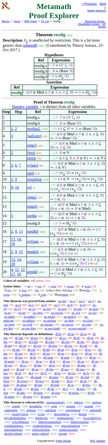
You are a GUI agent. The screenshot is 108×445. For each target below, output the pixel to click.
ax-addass (28, 320)
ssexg (31, 158)
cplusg (26, 294)
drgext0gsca (61, 414)
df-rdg (55, 381)
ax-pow (93, 309)
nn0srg (78, 402)
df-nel (8, 346)
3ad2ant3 (34, 136)
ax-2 (82, 301)
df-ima (81, 365)
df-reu (68, 346)
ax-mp (62, 301)
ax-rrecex (68, 324)
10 (17, 187)
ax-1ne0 (9, 324)
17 (13, 274)
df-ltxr (86, 385)
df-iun (18, 357)
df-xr (71, 385)
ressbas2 (33, 129)
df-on (35, 369)
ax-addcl (9, 316)
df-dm (38, 365)
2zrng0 (62, 433)
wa (39, 286)
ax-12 (32, 309)
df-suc (65, 369)
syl (29, 187)
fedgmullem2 (65, 418)
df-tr (79, 357)
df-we (66, 361)
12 (23, 270)
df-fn (18, 373)
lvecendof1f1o (92, 418)
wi (29, 286)
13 (13, 239)
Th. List (45, 21)
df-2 (65, 389)
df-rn (52, 365)
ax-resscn (57, 313)
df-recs (39, 381)
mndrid (32, 252)
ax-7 (57, 305)
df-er (69, 381)
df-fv (86, 373)
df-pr (74, 353)
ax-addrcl (29, 316)
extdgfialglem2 (42, 426)
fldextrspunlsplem (49, 422)
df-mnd (45, 396)
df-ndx (21, 393)
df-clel (65, 342)
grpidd (32, 272)
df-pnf (38, 385)
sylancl (32, 165)
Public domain (63, 441)
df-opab (48, 357)
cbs (88, 290)
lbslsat (82, 414)
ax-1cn (76, 313)
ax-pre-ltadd (52, 328)
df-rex (37, 346)
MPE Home (30, 21)
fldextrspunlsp (80, 422)
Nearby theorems (96, 10)
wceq (70, 286)
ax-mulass (49, 320)
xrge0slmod (72, 410)
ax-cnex (38, 313)
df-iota (80, 369)
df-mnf (54, 385)
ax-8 (70, 305)
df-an (70, 334)
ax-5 (31, 305)
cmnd (64, 294)
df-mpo (53, 377)
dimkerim (41, 418)
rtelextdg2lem (41, 430)
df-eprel (9, 361)
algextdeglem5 (13, 430)
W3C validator (97, 441)
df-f (31, 373)
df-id (92, 357)
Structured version (95, 21)
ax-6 (44, 305)
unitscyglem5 (40, 433)
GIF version (102, 25)
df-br (33, 357)
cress (6, 294)
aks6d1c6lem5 (13, 433)
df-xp (80, 361)
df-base (38, 393)
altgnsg (31, 410)
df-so (39, 361)
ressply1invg (20, 414)
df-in (74, 349)
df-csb (32, 349)
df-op (88, 353)
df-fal (48, 338)
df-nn (50, 389)
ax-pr (7, 313)
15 (21, 231)
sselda (32, 216)
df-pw (46, 353)
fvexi (31, 153)
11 (17, 270)
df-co (23, 365)
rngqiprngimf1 (55, 402)
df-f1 (44, 373)
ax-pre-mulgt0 (77, 328)
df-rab (83, 346)
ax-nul (78, 309)
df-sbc (16, 349)
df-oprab (36, 377)
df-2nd (85, 377)
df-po (25, 361)
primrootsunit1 (68, 430)
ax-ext (47, 309)
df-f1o (72, 373)
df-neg (35, 389)
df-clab (33, 342)
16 (13, 244)
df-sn (61, 353)
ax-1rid (27, 324)
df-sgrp (27, 396)
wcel (88, 286)
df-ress (55, 393)
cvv (8, 290)
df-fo (57, 373)
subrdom (50, 410)
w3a (53, 286)
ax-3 (91, 301)
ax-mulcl (49, 316)
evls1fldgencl (20, 422)
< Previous (89, 4)
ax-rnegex (46, 324)
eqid (30, 173)
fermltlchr (35, 406)
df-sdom (21, 385)
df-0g (90, 393)
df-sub (18, 389)
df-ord (20, 369)
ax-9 (82, 305)
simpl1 (32, 206)
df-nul (18, 353)
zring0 (16, 406)
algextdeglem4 (70, 426)
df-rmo (52, 346)
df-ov (20, 377)
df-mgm (9, 396)
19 (19, 274)
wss (24, 290)
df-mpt (65, 357)
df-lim (50, 369)
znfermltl (95, 410)
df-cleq (49, 342)
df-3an (19, 338)
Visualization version (89, 24)
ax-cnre (86, 324)
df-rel (94, 361)
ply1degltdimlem (15, 418)
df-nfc (81, 342)
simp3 (32, 145)
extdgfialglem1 (13, 426)
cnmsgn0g (10, 410)
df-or (83, 334)
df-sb (90, 338)
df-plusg (73, 393)
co (70, 290)
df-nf (76, 338)
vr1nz (41, 414)
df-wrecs (22, 381)
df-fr (52, 361)
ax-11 (17, 309)
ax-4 (18, 305)
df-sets (80, 389)
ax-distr (69, 320)
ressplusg (34, 179)
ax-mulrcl (70, 316)
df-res (66, 365)
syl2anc (33, 241)
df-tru (34, 338)
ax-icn (93, 313)
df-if (32, 353)
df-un (60, 349)
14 (19, 239)
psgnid (89, 406)
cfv (37, 290)
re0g (54, 406)
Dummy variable (25, 107)
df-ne (95, 342)
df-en (83, 381)
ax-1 (73, 301)
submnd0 (30, 45)
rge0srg (96, 402)
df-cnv (8, 365)
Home (17, 21)
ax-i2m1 (88, 320)
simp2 (32, 197)
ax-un (21, 313)
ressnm (70, 406)
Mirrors (6, 21)
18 (13, 264)
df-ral (22, 346)
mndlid (32, 231)
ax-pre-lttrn (29, 328)
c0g (43, 294)
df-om (69, 377)
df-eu (18, 342)
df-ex (62, 338)
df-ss (88, 349)
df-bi (58, 334)
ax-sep (62, 309)
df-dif (46, 349)
